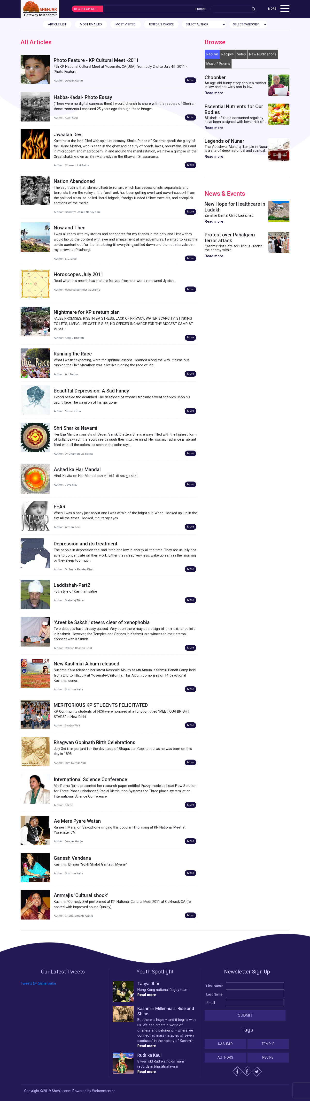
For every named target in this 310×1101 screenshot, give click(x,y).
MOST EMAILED (91, 24)
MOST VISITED (126, 24)
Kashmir (225, 1044)
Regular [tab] (212, 54)
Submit (245, 1015)
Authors (225, 1057)
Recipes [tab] (227, 54)
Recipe (267, 1057)
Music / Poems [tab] (218, 64)
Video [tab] (241, 54)
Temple (268, 1044)
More (190, 80)
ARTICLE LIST (57, 24)
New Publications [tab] (262, 54)
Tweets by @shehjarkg (38, 983)
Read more (214, 93)
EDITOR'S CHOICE (161, 24)
